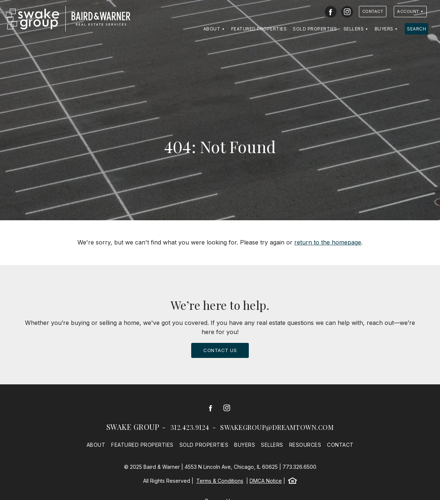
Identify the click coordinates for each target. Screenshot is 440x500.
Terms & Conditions (219, 481)
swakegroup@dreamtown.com (277, 427)
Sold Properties (315, 29)
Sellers (353, 29)
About (212, 29)
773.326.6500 (299, 467)
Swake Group (133, 427)
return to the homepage (327, 242)
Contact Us (220, 350)
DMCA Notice (266, 481)
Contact (372, 11)
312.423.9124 (190, 427)
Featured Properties (259, 29)
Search (416, 29)
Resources (305, 445)
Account (408, 11)
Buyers (384, 29)
